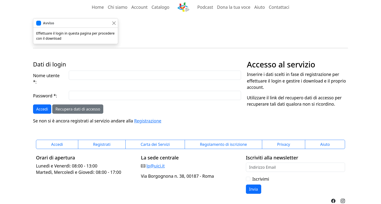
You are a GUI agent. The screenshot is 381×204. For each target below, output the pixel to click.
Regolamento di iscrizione (223, 144)
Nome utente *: (46, 79)
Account (140, 7)
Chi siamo (117, 7)
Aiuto (259, 7)
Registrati (102, 144)
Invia (253, 189)
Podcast (205, 7)
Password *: (45, 96)
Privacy (283, 144)
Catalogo (160, 7)
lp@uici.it (156, 166)
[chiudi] (113, 23)
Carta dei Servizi (155, 144)
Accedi (42, 109)
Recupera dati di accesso (77, 109)
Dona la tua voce (233, 7)
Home (98, 7)
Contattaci (279, 7)
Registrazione (147, 121)
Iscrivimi (260, 179)
